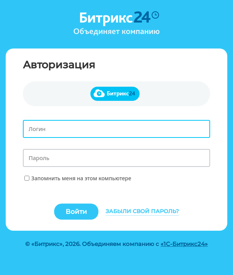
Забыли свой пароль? (142, 211)
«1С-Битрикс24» (184, 243)
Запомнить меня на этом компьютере (81, 178)
